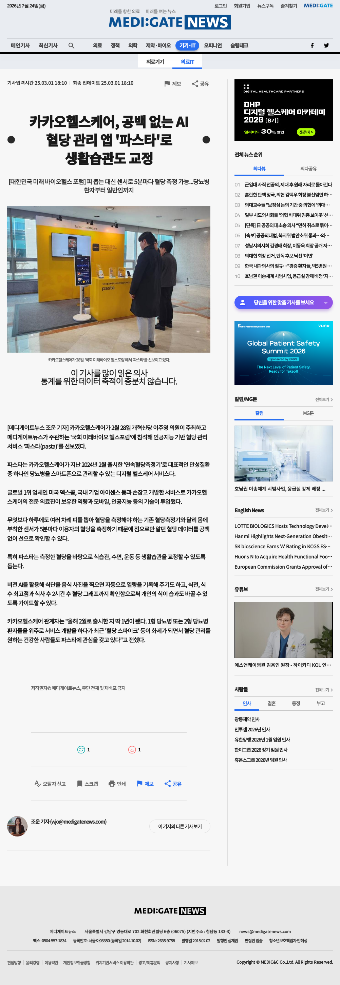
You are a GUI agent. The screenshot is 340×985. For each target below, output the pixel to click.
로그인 (220, 5)
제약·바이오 (158, 45)
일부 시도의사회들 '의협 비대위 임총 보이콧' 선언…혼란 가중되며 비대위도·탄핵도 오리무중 (289, 215)
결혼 (271, 703)
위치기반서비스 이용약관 (114, 963)
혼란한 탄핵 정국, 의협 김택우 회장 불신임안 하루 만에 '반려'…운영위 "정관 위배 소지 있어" (289, 194)
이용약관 (51, 963)
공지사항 (172, 963)
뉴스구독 (265, 5)
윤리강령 (32, 963)
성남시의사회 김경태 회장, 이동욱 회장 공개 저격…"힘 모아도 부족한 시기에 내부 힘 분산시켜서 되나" (289, 245)
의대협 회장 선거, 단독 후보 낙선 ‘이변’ (279, 255)
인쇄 (121, 783)
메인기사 (20, 45)
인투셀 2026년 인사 (252, 729)
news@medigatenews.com (265, 931)
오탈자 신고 (54, 783)
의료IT (187, 61)
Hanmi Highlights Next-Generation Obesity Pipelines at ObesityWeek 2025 (283, 536)
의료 (97, 45)
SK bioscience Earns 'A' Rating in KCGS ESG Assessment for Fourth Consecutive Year (283, 546)
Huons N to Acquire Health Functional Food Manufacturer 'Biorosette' (283, 556)
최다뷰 (259, 168)
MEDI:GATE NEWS (170, 19)
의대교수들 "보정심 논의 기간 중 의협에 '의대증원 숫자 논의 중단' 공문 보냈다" (289, 204)
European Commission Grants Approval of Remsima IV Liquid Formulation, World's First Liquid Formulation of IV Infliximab (283, 566)
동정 (296, 703)
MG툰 (308, 413)
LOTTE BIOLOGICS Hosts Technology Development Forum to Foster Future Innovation (283, 526)
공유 (204, 83)
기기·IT (187, 45)
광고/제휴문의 (149, 963)
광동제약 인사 (247, 719)
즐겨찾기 (289, 5)
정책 (115, 45)
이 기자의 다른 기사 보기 (180, 826)
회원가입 (242, 5)
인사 (247, 703)
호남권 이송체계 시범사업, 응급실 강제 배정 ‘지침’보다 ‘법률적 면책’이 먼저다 (289, 276)
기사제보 (190, 963)
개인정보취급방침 (76, 963)
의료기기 (155, 61)
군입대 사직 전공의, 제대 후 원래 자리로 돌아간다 (288, 184)
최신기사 (48, 45)
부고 (321, 703)
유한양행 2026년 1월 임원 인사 (262, 739)
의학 (132, 45)
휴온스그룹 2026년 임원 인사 (260, 759)
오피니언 (213, 45)
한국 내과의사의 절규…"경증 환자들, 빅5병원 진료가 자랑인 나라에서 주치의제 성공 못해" (289, 265)
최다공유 (308, 168)
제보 (176, 83)
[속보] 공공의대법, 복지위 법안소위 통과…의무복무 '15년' (289, 235)
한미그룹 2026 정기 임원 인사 (260, 749)
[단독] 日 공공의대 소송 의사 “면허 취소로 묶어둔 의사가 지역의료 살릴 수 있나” (289, 225)
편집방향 (14, 963)
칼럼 (259, 413)
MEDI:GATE (318, 5)
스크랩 (91, 783)
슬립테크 (239, 45)
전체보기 (322, 399)
